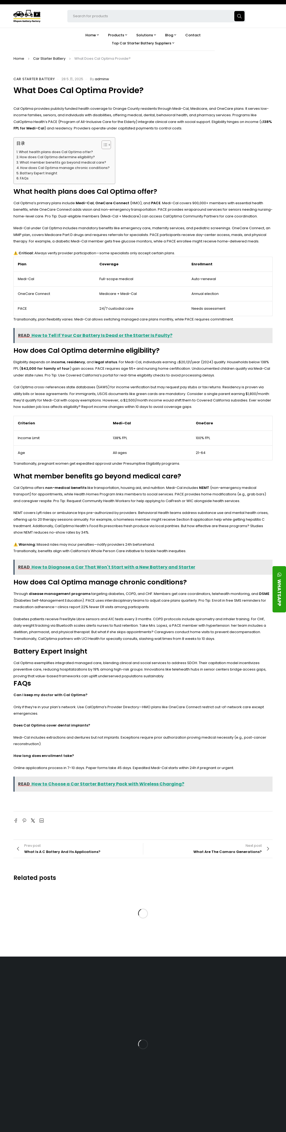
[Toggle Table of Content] (103, 144)
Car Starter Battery (49, 58)
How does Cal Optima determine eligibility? (57, 157)
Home (18, 58)
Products (172, 990)
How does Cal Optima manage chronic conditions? (65, 167)
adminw (102, 79)
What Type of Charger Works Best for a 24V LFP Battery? (247, 1023)
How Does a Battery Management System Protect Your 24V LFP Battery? (247, 1040)
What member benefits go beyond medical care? (63, 162)
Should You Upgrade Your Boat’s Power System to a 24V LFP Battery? (244, 1077)
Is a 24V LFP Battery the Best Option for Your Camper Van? (246, 1096)
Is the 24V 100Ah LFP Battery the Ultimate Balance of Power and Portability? (245, 1007)
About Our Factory (122, 990)
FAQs (24, 178)
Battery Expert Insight (38, 173)
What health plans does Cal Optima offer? (56, 152)
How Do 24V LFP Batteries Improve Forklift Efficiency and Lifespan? (244, 1058)
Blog (226, 990)
